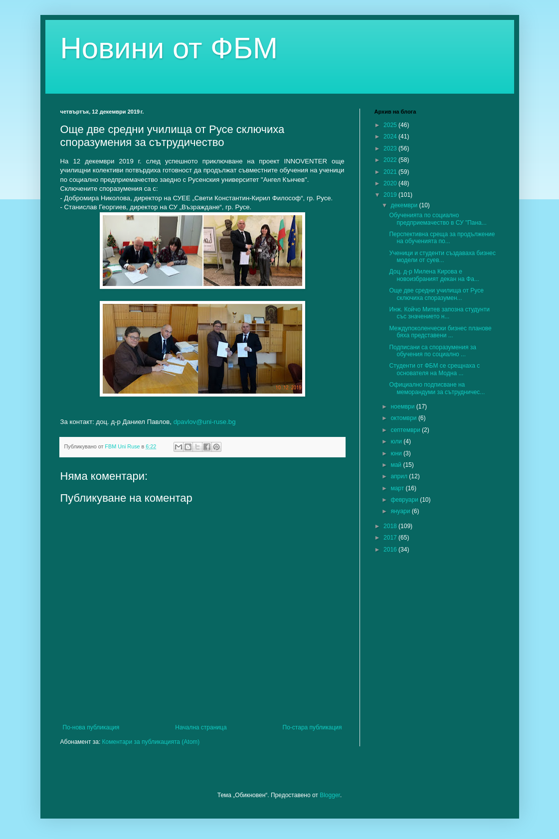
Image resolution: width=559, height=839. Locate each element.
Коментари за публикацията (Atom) (151, 741)
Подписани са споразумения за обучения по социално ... (432, 351)
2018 (390, 526)
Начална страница (200, 727)
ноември (403, 406)
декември (404, 205)
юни (396, 453)
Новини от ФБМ (169, 48)
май (396, 464)
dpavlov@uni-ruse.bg (205, 421)
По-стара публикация (312, 727)
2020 (390, 183)
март (397, 488)
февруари (405, 499)
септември (406, 429)
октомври (404, 418)
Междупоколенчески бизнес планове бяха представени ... (440, 332)
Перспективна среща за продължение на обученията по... (442, 238)
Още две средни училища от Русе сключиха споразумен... (436, 294)
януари (400, 511)
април (399, 476)
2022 (390, 159)
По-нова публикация (91, 727)
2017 (390, 537)
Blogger (330, 795)
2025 (390, 125)
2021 (390, 171)
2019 (390, 194)
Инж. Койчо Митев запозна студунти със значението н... (439, 313)
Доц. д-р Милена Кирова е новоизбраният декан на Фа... (434, 275)
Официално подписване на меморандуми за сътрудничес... (437, 388)
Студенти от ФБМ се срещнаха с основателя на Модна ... (434, 369)
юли (396, 441)
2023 (390, 148)
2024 (390, 136)
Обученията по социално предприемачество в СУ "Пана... (437, 219)
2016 (390, 549)
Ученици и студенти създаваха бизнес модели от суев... (442, 257)
